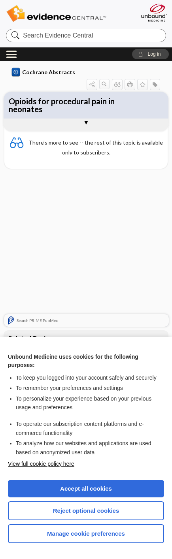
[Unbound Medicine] (154, 13)
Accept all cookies (86, 488)
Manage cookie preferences (86, 533)
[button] (150, 54)
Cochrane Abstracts (43, 72)
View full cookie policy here (41, 464)
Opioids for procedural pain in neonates (62, 105)
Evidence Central (68, 14)
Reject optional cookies (86, 510)
